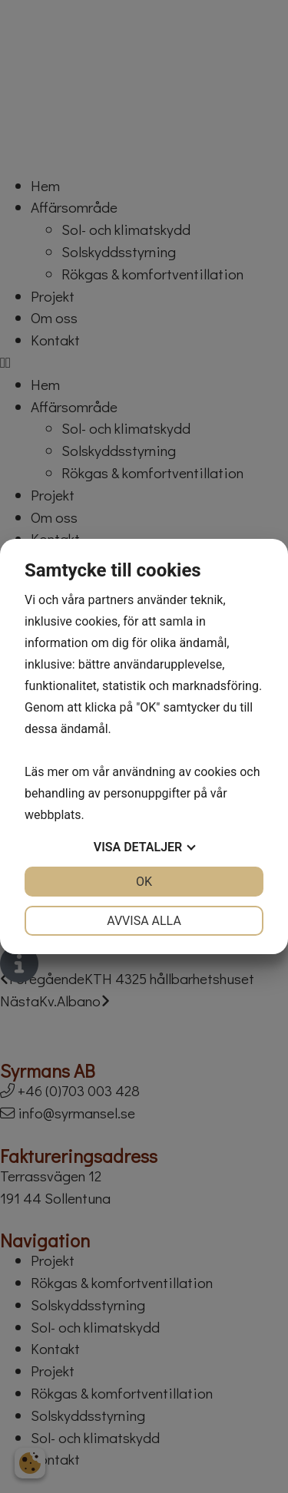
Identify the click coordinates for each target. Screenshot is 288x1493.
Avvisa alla (144, 920)
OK (144, 881)
